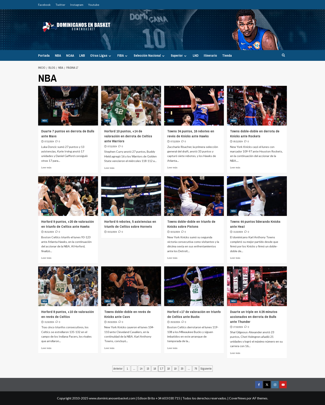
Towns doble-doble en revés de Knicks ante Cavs (127, 314)
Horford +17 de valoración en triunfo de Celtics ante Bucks (194, 314)
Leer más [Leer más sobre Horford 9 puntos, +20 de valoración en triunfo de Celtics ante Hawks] (46, 257)
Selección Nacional (150, 55)
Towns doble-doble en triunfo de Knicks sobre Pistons (191, 224)
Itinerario (210, 55)
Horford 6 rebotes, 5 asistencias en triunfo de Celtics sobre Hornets (130, 224)
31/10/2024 (238, 231)
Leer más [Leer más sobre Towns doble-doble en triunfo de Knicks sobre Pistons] (172, 257)
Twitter (60, 4)
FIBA (123, 55)
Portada (44, 55)
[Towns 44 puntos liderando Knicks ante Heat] (257, 196)
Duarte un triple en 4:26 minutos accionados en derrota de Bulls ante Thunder (253, 316)
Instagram (76, 4)
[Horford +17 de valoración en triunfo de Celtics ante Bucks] (194, 286)
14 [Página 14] (141, 368)
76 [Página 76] (195, 368)
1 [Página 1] (127, 368)
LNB (82, 55)
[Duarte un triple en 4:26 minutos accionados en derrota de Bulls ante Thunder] (257, 286)
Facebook (44, 4)
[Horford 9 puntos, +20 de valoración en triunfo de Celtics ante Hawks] (68, 196)
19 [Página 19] (175, 368)
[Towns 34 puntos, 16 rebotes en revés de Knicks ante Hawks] (194, 106)
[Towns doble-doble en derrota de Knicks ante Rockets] (257, 106)
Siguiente (206, 368)
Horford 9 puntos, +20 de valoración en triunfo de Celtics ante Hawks (67, 224)
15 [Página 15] (148, 368)
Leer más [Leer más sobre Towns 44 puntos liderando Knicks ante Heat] (235, 257)
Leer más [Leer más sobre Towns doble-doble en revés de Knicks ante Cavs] (109, 348)
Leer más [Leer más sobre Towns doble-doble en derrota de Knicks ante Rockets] (235, 167)
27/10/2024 (238, 327)
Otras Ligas (101, 55)
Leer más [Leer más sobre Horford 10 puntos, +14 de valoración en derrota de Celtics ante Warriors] (109, 167)
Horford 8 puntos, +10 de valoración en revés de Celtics (67, 314)
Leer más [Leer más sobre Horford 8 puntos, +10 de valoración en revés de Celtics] (46, 348)
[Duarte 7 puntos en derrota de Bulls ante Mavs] (68, 106)
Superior (179, 55)
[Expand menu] (109, 56)
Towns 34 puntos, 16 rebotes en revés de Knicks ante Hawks (190, 133)
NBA (58, 55)
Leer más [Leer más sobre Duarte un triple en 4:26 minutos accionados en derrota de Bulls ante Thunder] (235, 353)
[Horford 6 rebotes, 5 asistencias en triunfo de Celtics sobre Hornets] (131, 196)
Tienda (227, 55)
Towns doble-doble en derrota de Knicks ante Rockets (254, 133)
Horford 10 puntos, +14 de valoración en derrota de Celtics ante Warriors (128, 136)
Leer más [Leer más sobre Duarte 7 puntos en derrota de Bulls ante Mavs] (46, 167)
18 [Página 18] (168, 368)
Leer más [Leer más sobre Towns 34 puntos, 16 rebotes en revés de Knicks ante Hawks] (172, 167)
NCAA (70, 55)
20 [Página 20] (182, 368)
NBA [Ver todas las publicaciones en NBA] (44, 120)
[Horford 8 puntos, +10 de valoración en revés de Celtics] (68, 286)
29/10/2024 (112, 322)
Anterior (117, 368)
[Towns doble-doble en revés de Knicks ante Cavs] (131, 286)
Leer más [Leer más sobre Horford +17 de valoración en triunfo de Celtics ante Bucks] (172, 348)
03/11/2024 (112, 231)
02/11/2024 (175, 231)
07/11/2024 (49, 141)
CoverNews (237, 398)
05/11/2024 (238, 141)
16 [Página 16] (154, 368)
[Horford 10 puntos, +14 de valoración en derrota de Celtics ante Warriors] (131, 106)
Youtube (93, 4)
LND (196, 55)
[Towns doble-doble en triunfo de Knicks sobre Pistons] (194, 196)
